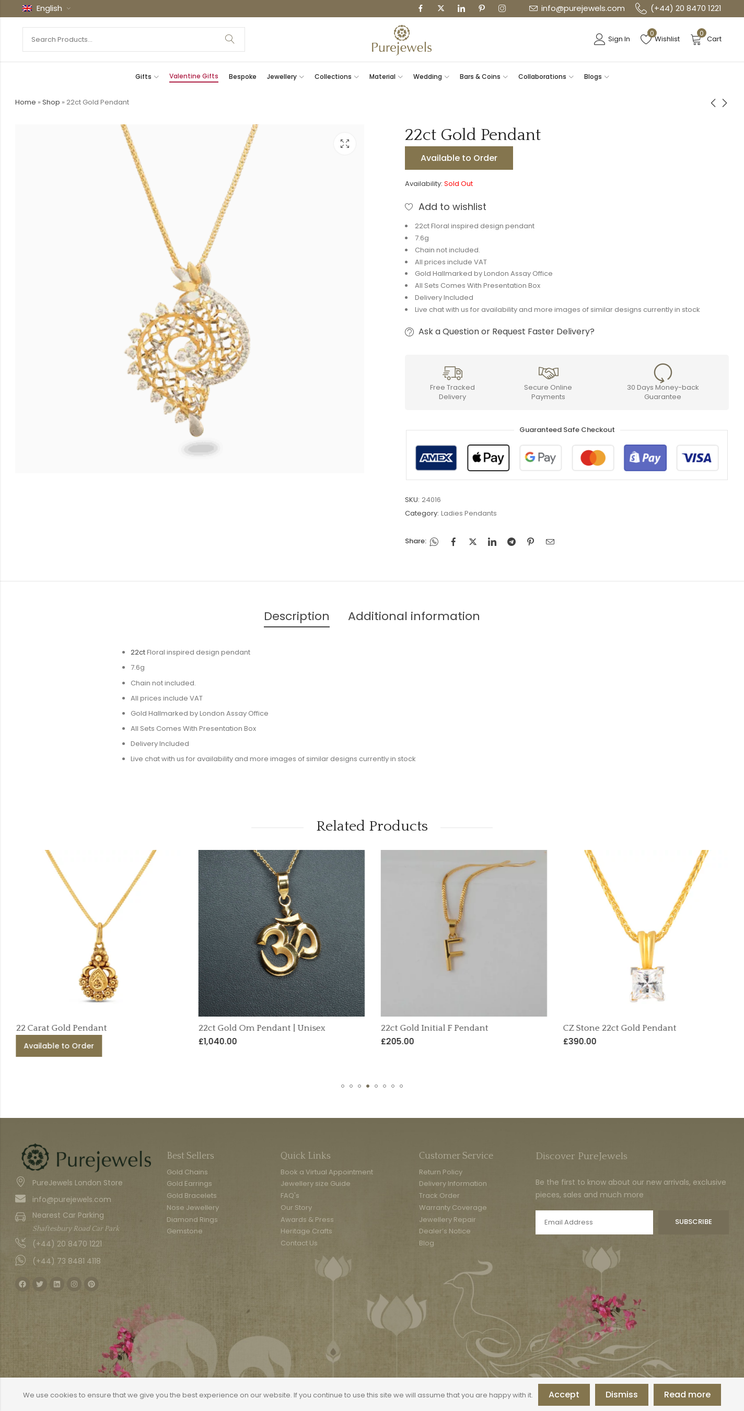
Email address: (594, 1222)
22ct (138, 652)
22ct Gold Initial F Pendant (562, 1028)
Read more (687, 1395)
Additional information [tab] (414, 616)
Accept (564, 1395)
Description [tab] (297, 616)
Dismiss (622, 1395)
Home (25, 102)
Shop (51, 102)
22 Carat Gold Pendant (189, 1028)
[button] (342, 1086)
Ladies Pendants (469, 513)
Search (230, 39)
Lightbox (345, 144)
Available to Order (459, 158)
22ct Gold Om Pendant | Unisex (389, 1028)
